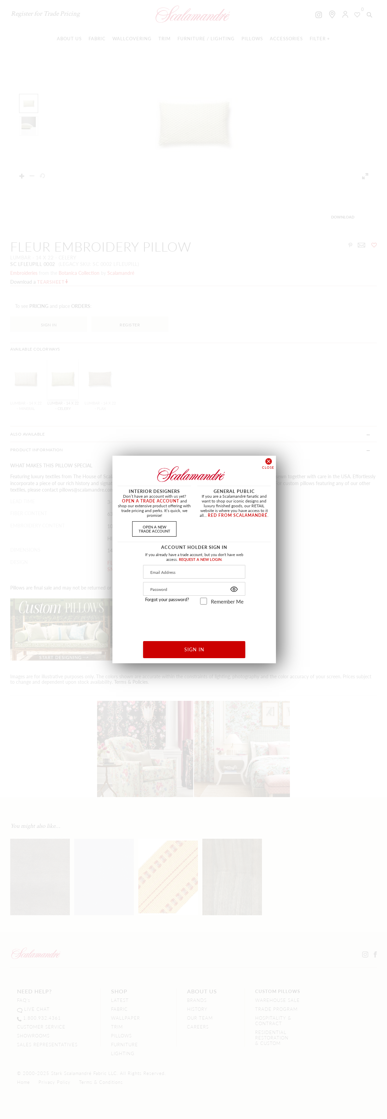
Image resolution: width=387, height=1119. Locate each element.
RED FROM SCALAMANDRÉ (237, 515)
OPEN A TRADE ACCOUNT (150, 501)
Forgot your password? (167, 599)
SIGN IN (194, 649)
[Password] (194, 589)
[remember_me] (203, 601)
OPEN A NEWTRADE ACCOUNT (154, 528)
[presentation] (194, 620)
